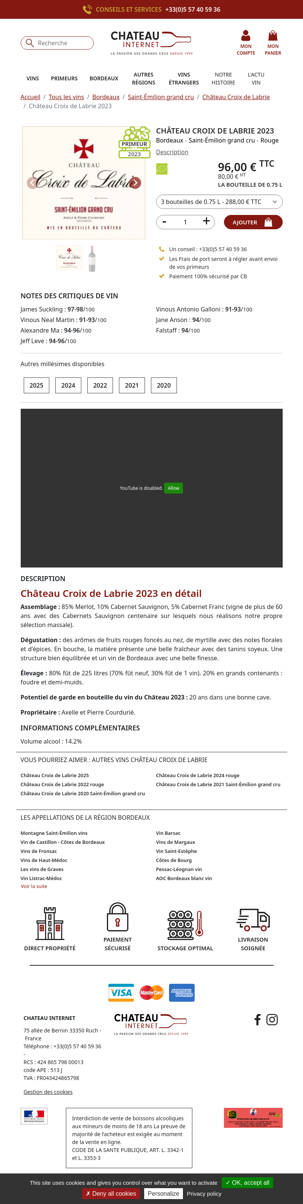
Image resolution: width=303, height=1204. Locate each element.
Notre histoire (223, 78)
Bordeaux (106, 97)
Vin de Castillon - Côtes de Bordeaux (63, 842)
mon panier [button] (273, 42)
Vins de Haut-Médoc (44, 860)
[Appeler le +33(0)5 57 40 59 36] (89, 9)
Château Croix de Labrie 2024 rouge (198, 775)
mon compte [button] (246, 42)
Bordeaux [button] (104, 78)
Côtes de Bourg (174, 860)
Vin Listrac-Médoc (41, 878)
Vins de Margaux (175, 842)
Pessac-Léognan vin (179, 869)
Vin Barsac (168, 833)
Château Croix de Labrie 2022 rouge (62, 784)
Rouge (269, 140)
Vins (33, 78)
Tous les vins (66, 97)
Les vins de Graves (42, 869)
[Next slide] (135, 183)
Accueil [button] (31, 97)
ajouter (253, 222)
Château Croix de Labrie (236, 97)
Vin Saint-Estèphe (176, 851)
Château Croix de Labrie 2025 (55, 775)
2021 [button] (132, 385)
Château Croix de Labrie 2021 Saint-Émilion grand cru (218, 784)
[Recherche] (57, 43)
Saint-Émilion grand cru (161, 97)
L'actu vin (256, 78)
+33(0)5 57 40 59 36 (192, 9)
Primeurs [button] (64, 78)
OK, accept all (247, 1182)
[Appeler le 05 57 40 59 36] (161, 248)
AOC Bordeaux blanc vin (184, 878)
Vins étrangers (184, 78)
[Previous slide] (33, 183)
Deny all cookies (111, 1193)
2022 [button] (100, 385)
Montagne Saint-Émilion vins (54, 833)
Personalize (164, 1193)
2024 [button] (68, 385)
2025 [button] (37, 385)
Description (172, 152)
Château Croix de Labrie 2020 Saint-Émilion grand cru (83, 793)
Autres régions (143, 78)
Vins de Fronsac (39, 851)
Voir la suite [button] (34, 886)
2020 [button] (164, 385)
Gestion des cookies (48, 1091)
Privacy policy (204, 1193)
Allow (173, 488)
